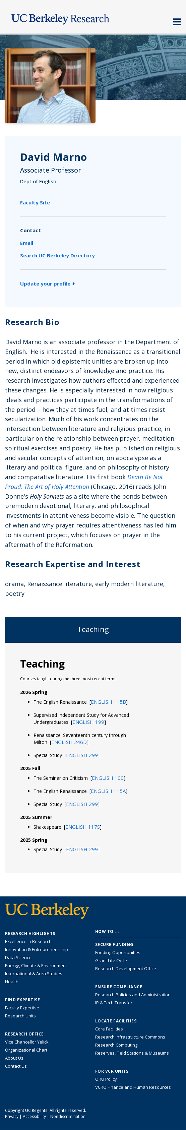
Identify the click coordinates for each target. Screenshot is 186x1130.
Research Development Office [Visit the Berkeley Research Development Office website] (125, 968)
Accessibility (34, 1116)
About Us (14, 1058)
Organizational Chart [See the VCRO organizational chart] (26, 1050)
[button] (108, 701)
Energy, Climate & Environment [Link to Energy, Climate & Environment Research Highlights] (36, 965)
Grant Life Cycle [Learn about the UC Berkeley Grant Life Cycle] (111, 960)
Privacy (11, 1116)
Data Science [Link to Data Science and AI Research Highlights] (18, 957)
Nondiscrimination (67, 1116)
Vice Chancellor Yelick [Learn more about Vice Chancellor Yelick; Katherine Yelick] (27, 1042)
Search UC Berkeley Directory (57, 255)
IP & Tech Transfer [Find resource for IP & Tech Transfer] (113, 1003)
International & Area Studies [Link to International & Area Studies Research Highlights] (33, 973)
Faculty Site (35, 202)
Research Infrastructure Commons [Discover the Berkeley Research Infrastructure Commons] (130, 1037)
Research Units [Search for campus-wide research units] (20, 1016)
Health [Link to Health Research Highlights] (11, 982)
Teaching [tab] (93, 629)
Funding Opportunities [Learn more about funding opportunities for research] (117, 952)
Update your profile (47, 283)
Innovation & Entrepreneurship (36, 949)
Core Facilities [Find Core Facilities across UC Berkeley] (109, 1029)
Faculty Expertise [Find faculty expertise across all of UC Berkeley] (22, 1008)
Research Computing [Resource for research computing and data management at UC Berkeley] (116, 1045)
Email (26, 243)
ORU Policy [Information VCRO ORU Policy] (106, 1079)
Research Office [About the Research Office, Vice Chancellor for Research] (24, 1034)
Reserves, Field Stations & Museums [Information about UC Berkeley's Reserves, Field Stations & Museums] (132, 1053)
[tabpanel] (93, 757)
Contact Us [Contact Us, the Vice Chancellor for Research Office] (16, 1066)
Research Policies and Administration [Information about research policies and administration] (133, 995)
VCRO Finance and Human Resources (133, 1087)
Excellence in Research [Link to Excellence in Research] (28, 941)
